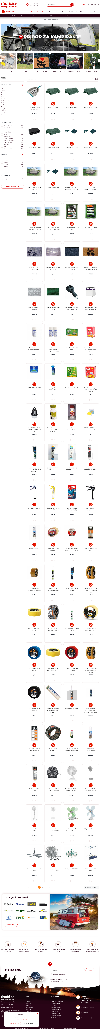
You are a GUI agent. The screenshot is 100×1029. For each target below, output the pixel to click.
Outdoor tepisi (58, 71)
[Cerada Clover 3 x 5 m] (90, 143)
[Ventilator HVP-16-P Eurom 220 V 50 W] (53, 785)
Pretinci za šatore (13, 128)
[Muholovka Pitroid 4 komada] (72, 344)
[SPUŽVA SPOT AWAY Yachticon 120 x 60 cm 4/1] (90, 424)
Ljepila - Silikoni (13, 142)
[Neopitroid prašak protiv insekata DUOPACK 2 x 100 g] (53, 344)
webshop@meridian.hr (35, 3)
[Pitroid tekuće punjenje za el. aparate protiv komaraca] (90, 344)
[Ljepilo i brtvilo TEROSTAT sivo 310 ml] (90, 464)
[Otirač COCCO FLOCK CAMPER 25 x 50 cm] (90, 264)
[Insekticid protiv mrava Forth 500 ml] (53, 384)
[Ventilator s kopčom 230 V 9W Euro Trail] (72, 825)
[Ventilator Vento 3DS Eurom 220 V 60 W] (53, 825)
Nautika (3, 117)
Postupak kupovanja (57, 1001)
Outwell (13, 160)
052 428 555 (85, 1003)
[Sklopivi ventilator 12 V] (90, 825)
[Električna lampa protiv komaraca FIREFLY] (90, 304)
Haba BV (13, 162)
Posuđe (3, 107)
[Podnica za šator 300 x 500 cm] (34, 183)
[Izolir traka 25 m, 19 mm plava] (34, 665)
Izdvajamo (13, 179)
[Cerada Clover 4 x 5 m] (72, 103)
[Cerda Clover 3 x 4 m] (72, 143)
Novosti (51, 12)
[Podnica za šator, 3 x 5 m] (34, 143)
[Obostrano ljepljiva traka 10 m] (53, 544)
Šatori (2, 88)
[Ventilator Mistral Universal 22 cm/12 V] (53, 865)
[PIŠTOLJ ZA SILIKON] (34, 504)
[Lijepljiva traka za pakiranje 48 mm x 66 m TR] (34, 584)
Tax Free (14, 16)
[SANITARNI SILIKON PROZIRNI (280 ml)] (72, 464)
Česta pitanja (88, 12)
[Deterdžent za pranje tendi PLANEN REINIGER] (53, 424)
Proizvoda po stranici (91, 887)
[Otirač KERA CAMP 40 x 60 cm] (34, 304)
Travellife (13, 158)
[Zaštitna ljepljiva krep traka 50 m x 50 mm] (53, 665)
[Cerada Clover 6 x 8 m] (53, 143)
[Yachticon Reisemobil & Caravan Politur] (72, 424)
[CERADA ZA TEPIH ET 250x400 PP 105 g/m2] (90, 183)
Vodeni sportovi (5, 113)
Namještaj (3, 109)
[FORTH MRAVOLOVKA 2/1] (34, 384)
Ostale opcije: (6, 175)
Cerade (41, 71)
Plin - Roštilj (4, 99)
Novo (38, 12)
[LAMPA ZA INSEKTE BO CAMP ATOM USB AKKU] (34, 424)
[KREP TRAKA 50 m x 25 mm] (34, 625)
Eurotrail (13, 164)
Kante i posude (8, 71)
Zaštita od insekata (75, 71)
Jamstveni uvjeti (55, 1017)
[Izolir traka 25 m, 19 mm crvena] (72, 665)
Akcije (32, 12)
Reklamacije (54, 1011)
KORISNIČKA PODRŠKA (58, 949)
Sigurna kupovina (56, 1015)
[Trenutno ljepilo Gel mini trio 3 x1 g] (34, 745)
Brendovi (23, 16)
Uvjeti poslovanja (56, 1007)
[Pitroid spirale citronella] (72, 384)
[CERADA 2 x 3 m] (53, 103)
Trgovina (96, 12)
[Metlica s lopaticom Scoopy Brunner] (34, 103)
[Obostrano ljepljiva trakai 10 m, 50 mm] (90, 625)
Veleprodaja (79, 12)
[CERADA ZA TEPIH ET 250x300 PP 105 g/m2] (72, 183)
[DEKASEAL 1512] (34, 544)
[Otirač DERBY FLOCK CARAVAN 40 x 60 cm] (34, 264)
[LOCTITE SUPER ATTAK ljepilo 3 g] (72, 504)
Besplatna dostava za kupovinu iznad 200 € (42, 16)
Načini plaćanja (55, 1003)
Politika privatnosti (56, 1009)
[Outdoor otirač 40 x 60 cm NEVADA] (72, 264)
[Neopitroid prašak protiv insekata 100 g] (34, 344)
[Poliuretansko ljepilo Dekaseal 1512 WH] (90, 745)
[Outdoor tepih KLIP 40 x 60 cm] (53, 304)
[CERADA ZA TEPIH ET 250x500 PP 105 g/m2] (34, 224)
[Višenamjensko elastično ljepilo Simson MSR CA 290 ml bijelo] (90, 705)
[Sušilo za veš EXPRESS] (72, 865)
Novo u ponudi (13, 181)
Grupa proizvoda (7, 85)
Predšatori (3, 90)
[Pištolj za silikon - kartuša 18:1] (90, 504)
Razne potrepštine (13, 149)
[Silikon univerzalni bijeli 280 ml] (72, 625)
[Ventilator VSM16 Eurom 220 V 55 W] (90, 785)
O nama (58, 12)
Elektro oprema (5, 103)
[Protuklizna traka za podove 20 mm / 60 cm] (72, 544)
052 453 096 (34, 5)
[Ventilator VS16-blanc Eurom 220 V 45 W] (34, 825)
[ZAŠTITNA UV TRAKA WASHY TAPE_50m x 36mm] (90, 584)
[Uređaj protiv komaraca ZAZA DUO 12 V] (72, 304)
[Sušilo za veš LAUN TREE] (90, 865)
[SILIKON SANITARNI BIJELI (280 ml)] (53, 464)
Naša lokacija (82, 1012)
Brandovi (44, 12)
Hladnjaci (3, 105)
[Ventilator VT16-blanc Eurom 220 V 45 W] (72, 785)
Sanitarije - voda (5, 101)
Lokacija (64, 12)
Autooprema (4, 94)
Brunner (13, 166)
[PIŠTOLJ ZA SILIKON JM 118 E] (53, 504)
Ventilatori (13, 144)
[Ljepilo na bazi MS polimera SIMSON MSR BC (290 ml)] (34, 464)
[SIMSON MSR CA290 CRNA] (72, 584)
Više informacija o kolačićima (21, 1020)
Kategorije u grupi (7, 122)
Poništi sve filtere (12, 186)
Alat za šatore (4, 92)
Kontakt (71, 12)
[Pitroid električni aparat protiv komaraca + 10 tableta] (90, 384)
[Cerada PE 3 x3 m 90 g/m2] (90, 224)
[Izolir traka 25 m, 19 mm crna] (34, 705)
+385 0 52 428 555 (7, 1004)
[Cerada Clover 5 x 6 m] (90, 103)
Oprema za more (5, 115)
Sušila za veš (13, 146)
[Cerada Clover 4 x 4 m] (53, 183)
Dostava (53, 1005)
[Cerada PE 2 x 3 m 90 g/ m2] (72, 224)
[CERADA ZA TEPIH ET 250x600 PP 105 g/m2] (53, 224)
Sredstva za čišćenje (92, 71)
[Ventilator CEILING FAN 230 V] (34, 865)
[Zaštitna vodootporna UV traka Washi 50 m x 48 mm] (90, 665)
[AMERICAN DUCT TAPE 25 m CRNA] (53, 745)
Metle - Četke (25, 71)
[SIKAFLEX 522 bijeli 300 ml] (34, 785)
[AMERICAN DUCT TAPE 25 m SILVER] (53, 625)
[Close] (14, 1023)
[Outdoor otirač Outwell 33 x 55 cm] (53, 264)
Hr (84, 4)
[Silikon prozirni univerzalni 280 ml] (53, 584)
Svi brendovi (11, 925)
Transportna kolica (13, 125)
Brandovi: (4, 154)
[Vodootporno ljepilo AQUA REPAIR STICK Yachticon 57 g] (53, 705)
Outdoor (3, 97)
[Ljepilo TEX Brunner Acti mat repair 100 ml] (72, 745)
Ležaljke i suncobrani (6, 111)
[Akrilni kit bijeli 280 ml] (72, 705)
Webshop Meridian (64, 16)
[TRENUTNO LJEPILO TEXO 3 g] (90, 544)
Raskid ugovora (55, 1013)
